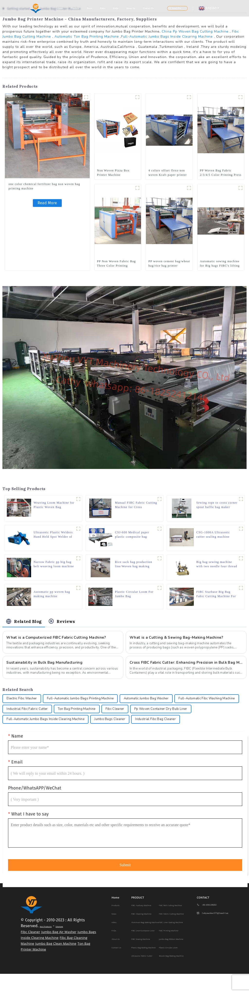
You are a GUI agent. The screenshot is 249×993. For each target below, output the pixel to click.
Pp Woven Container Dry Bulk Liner (35, 727)
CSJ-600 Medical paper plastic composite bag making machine (132, 536)
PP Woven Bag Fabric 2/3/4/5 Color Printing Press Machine (220, 173)
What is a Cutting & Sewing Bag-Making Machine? (178, 642)
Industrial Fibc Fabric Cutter (100, 715)
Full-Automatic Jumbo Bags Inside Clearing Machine (167, 36)
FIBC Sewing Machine (140, 958)
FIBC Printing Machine (168, 950)
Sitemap (59, 945)
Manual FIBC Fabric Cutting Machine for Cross (134, 505)
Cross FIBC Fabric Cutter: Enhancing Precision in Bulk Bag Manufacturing (186, 667)
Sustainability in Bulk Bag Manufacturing (45, 667)
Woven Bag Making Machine (171, 975)
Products (75, 8)
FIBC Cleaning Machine (141, 933)
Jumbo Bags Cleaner (183, 727)
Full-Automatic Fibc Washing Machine (37, 715)
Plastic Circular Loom (168, 967)
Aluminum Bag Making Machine (145, 941)
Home (60, 8)
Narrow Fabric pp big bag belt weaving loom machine (54, 566)
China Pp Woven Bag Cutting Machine (195, 31)
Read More (47, 203)
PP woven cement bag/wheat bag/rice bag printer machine (169, 264)
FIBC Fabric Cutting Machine (171, 933)
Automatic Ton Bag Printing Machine (86, 36)
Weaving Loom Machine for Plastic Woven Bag (54, 505)
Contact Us (148, 8)
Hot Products (46, 945)
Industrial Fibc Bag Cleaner (28, 738)
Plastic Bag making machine (143, 967)
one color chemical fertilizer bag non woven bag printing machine (44, 186)
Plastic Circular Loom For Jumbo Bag (134, 597)
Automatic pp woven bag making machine (52, 597)
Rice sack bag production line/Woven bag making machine (133, 567)
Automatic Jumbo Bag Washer (156, 704)
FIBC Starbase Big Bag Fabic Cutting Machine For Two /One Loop (216, 597)
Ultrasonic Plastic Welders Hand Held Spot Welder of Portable (53, 536)
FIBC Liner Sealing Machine (171, 941)
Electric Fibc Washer (23, 704)
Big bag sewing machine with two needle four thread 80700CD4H (216, 567)
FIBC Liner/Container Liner (143, 950)
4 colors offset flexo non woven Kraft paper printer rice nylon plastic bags (167, 173)
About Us (130, 8)
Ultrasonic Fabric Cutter (141, 975)
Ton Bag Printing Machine (153, 715)
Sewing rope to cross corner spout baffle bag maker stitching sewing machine (213, 505)
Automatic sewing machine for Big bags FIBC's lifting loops (220, 264)
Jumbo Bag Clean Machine (55, 962)
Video (102, 8)
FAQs (115, 8)
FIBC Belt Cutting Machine (170, 925)
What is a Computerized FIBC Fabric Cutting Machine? (58, 642)
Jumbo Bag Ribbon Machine (171, 958)
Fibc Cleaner (194, 715)
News (89, 8)
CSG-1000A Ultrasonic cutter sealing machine (213, 536)
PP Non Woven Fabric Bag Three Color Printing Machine (116, 264)
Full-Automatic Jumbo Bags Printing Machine (86, 704)
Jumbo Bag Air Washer (59, 951)
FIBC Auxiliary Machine (141, 925)
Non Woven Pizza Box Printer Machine (113, 173)
